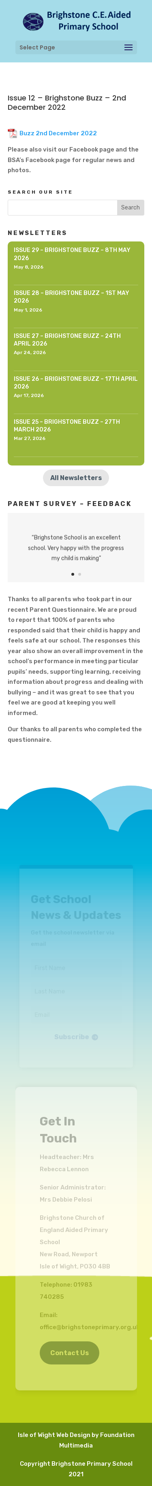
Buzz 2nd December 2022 (58, 133)
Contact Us (69, 1353)
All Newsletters (76, 478)
